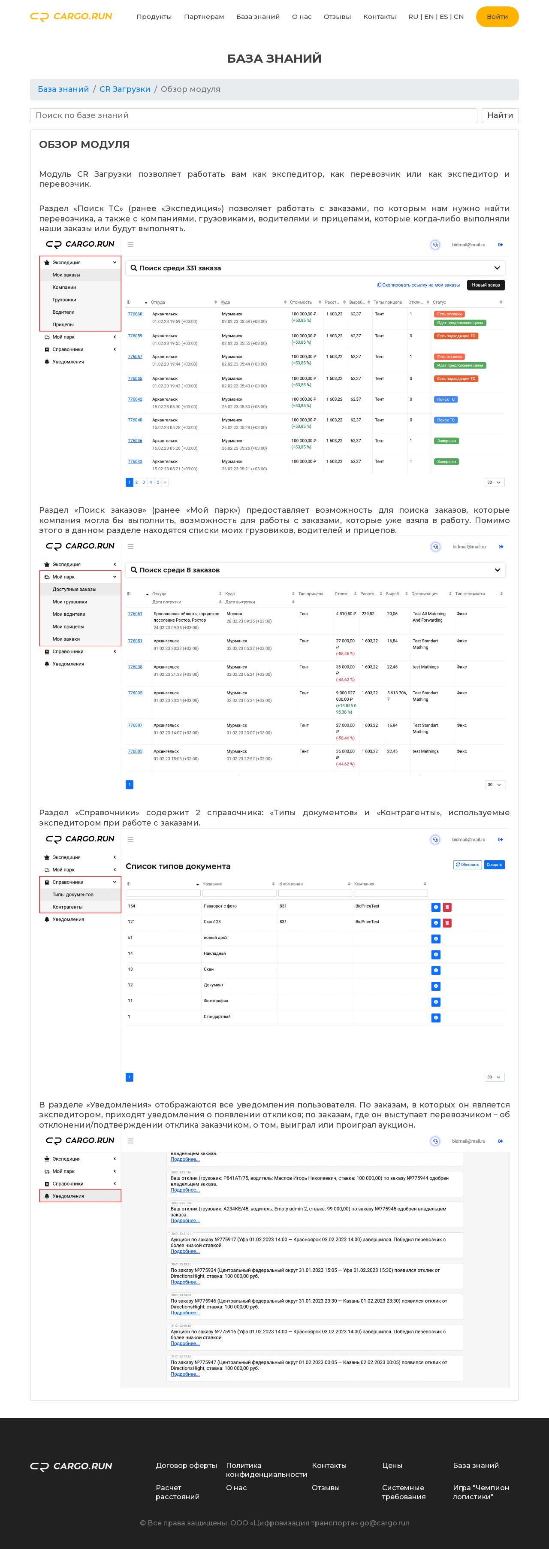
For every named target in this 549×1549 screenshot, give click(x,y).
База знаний (258, 16)
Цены (392, 1465)
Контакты (379, 16)
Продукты (154, 16)
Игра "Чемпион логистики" (481, 1492)
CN (459, 16)
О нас (302, 16)
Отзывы (337, 16)
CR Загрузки (125, 89)
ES (444, 16)
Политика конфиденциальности (267, 1470)
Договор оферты (186, 1465)
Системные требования (404, 1492)
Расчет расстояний (178, 1492)
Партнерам (204, 16)
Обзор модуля (190, 89)
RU (413, 16)
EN (429, 16)
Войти (497, 16)
